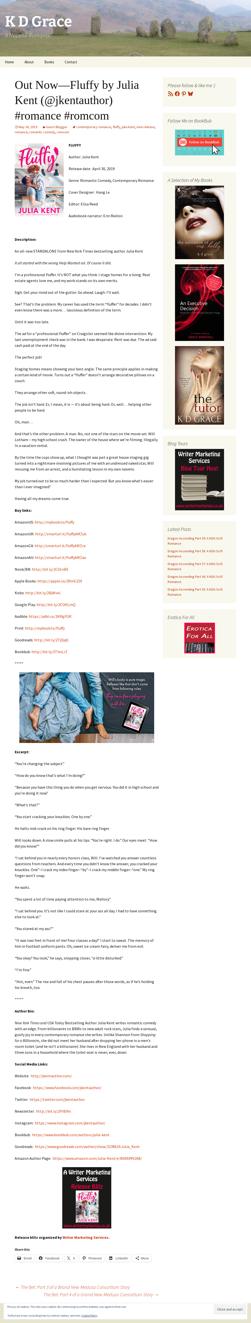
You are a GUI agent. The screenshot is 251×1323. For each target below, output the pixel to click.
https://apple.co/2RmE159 (59, 581)
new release (146, 127)
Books (49, 62)
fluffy (116, 127)
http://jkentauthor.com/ (51, 1075)
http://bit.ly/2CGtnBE (50, 569)
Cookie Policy (89, 1315)
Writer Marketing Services (85, 1237)
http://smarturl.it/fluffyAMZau (60, 557)
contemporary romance (93, 127)
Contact (71, 62)
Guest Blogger (56, 127)
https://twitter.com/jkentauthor (57, 1099)
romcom (63, 132)
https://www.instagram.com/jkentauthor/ (70, 1122)
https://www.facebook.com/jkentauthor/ (67, 1087)
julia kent (128, 127)
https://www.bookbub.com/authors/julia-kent (71, 1134)
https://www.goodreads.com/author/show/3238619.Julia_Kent (87, 1146)
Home (9, 62)
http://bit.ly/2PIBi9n (53, 1111)
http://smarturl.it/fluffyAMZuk (60, 533)
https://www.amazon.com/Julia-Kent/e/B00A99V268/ (97, 1158)
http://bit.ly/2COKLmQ (56, 604)
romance (21, 132)
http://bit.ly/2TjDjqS (51, 639)
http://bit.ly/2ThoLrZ (49, 651)
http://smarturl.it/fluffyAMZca (60, 545)
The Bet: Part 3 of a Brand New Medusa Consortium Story (72, 1287)
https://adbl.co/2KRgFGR (50, 616)
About (29, 62)
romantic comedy (42, 132)
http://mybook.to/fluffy (54, 522)
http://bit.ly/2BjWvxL (43, 592)
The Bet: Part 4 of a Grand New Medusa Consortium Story (101, 1294)
